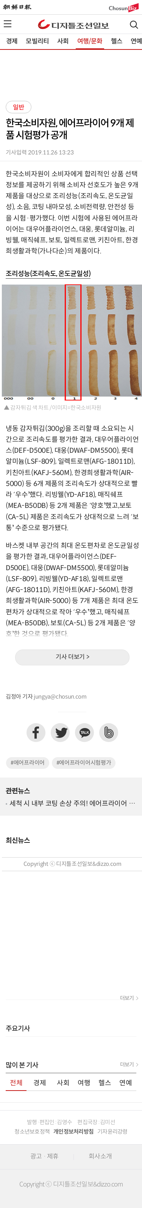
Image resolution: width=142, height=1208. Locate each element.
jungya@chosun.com (60, 696)
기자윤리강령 (112, 1132)
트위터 (60, 732)
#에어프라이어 (28, 763)
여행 (84, 1083)
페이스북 (36, 732)
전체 (16, 1083)
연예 (125, 1083)
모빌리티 (37, 41)
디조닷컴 (73, 24)
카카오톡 (84, 732)
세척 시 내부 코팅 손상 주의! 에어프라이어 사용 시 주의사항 (72, 804)
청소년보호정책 (32, 1132)
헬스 (116, 41)
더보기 (127, 998)
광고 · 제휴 (44, 1156)
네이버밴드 (108, 732)
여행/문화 (90, 41)
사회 (63, 41)
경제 (11, 41)
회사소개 (100, 1156)
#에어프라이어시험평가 (83, 763)
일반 (18, 107)
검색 (134, 24)
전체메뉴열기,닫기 (7, 23)
